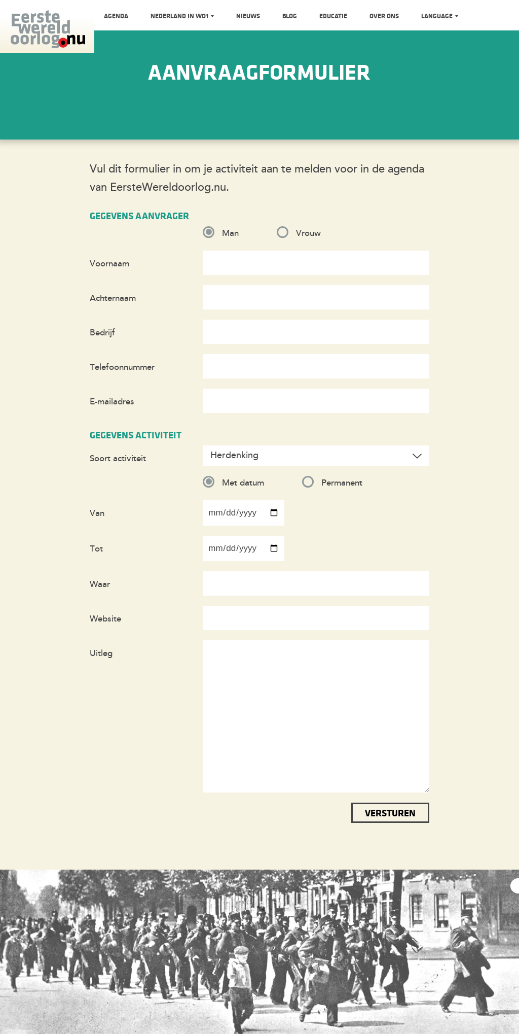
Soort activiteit (118, 458)
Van (97, 513)
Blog (289, 15)
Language (437, 15)
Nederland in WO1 (180, 15)
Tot (96, 548)
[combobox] (316, 455)
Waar (100, 584)
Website (105, 618)
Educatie (333, 15)
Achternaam (113, 298)
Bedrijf (102, 332)
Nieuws (248, 15)
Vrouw (308, 233)
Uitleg (101, 653)
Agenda (116, 15)
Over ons (384, 15)
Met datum (243, 482)
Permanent (341, 482)
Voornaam (109, 263)
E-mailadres (112, 401)
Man (230, 233)
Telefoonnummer (122, 367)
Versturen (390, 812)
